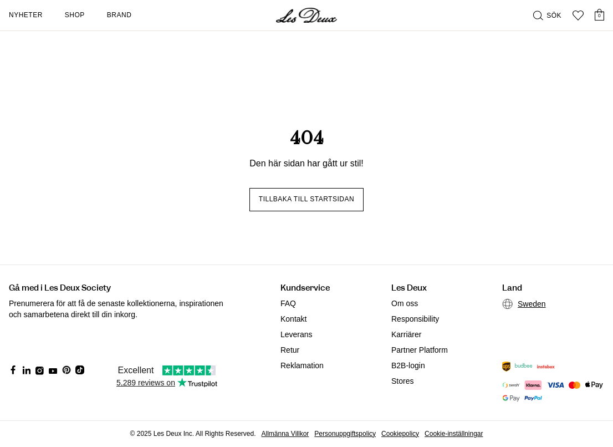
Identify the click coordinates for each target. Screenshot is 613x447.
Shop (75, 15)
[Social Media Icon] (13, 369)
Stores (402, 381)
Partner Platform (419, 350)
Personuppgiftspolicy (345, 434)
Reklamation (302, 365)
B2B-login (408, 365)
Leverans (296, 334)
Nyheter (26, 15)
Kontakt (293, 318)
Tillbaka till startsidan (306, 199)
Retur (289, 350)
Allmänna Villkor (285, 434)
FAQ (288, 303)
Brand (119, 15)
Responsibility (415, 318)
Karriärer (406, 334)
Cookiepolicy (400, 434)
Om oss (404, 303)
